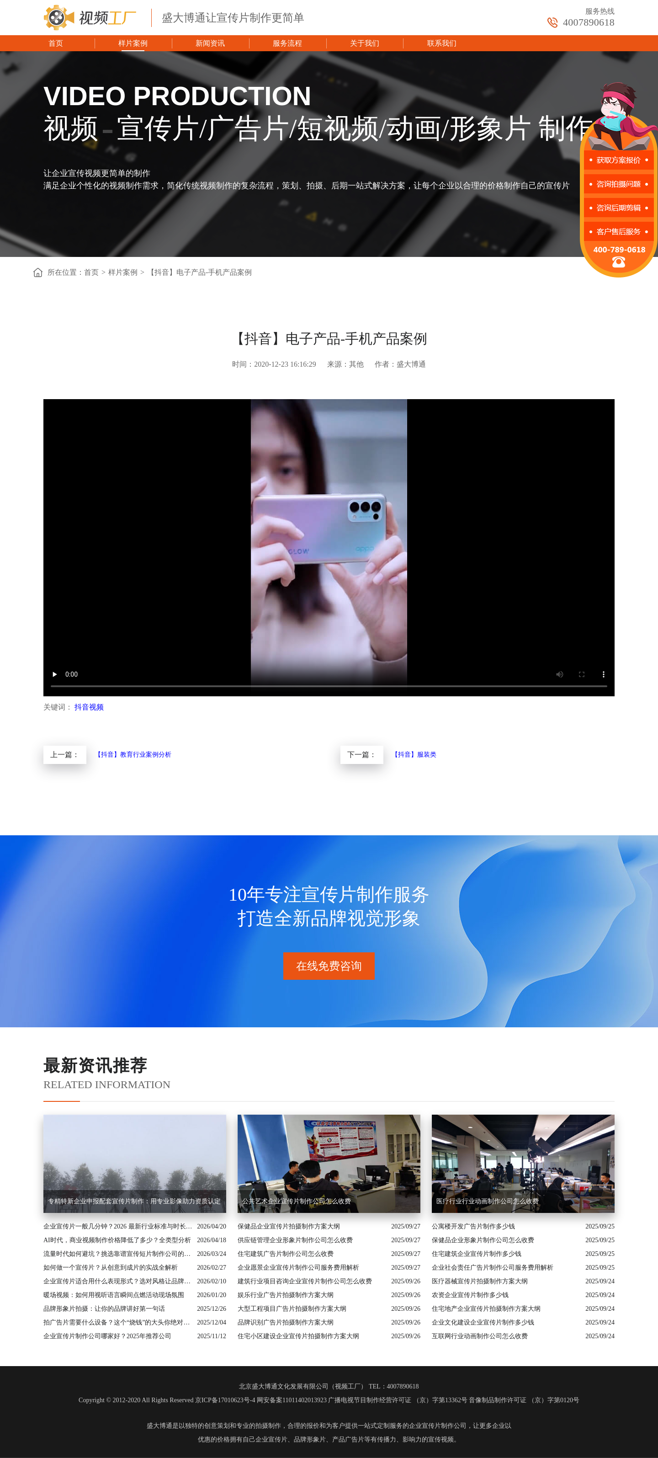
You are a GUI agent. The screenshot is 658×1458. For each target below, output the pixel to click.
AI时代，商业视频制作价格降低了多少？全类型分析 (117, 1240)
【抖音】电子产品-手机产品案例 (199, 272)
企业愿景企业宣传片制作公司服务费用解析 (298, 1267)
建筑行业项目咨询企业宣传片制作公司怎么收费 (305, 1281)
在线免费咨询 (329, 966)
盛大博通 (159, 1425)
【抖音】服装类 (414, 754)
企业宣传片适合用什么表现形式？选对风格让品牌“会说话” (117, 1281)
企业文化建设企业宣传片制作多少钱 (483, 1322)
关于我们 (364, 43)
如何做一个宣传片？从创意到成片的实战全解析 (110, 1267)
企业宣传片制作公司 (438, 1425)
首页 (55, 43)
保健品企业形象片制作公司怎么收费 (483, 1240)
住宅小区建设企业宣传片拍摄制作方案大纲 (298, 1336)
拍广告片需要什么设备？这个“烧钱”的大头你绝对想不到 (117, 1322)
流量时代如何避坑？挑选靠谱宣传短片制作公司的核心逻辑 (117, 1253)
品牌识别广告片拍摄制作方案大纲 (286, 1322)
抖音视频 (89, 707)
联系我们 (441, 43)
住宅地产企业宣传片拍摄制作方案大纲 (486, 1308)
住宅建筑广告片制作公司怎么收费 (286, 1253)
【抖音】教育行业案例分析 (133, 754)
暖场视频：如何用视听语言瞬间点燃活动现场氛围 (113, 1295)
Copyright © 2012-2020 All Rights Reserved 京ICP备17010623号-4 (167, 1400)
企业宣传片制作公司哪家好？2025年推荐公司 (107, 1336)
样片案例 (133, 43)
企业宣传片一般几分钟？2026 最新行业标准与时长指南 (117, 1226)
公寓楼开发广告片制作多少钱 (473, 1226)
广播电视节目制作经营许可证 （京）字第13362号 (397, 1400)
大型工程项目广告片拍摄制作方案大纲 (292, 1308)
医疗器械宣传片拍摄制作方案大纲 (480, 1281)
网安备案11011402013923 (292, 1400)
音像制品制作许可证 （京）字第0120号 (524, 1400)
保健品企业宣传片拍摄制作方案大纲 (289, 1226)
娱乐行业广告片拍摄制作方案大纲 (286, 1295)
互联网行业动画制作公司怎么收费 (480, 1336)
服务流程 (287, 43)
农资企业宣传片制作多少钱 (470, 1295)
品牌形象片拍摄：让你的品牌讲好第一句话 (104, 1308)
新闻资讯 (210, 43)
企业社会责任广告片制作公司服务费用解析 (492, 1267)
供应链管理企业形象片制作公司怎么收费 (295, 1240)
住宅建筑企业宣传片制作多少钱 (476, 1253)
